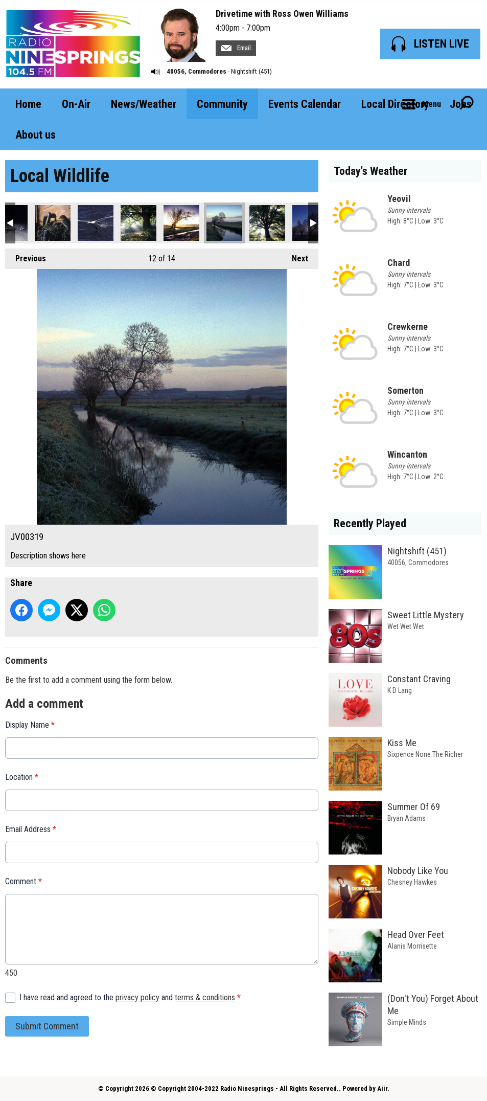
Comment (23, 881)
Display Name (30, 725)
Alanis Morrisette (412, 946)
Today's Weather (370, 171)
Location (21, 777)
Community (222, 104)
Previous (25, 256)
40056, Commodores (196, 71)
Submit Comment (47, 1026)
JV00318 (181, 223)
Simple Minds (406, 1022)
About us (35, 134)
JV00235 (53, 223)
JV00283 (95, 223)
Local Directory (395, 104)
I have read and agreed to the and (130, 997)
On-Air (76, 104)
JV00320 (267, 223)
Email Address (30, 829)
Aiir (382, 1088)
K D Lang (399, 690)
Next (295, 256)
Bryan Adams (406, 818)
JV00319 (224, 223)
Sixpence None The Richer (425, 754)
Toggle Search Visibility (466, 103)
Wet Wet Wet (405, 626)
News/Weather (143, 104)
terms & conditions (205, 997)
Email (236, 48)
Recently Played (370, 523)
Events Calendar (304, 104)
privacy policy (137, 997)
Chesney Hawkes (412, 882)
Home (28, 104)
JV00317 (138, 223)
